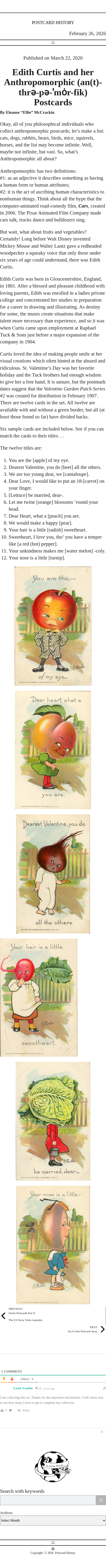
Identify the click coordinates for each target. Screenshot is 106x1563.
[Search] (101, 1500)
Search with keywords (22, 1491)
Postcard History (53, 22)
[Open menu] (53, 42)
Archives (6, 1513)
